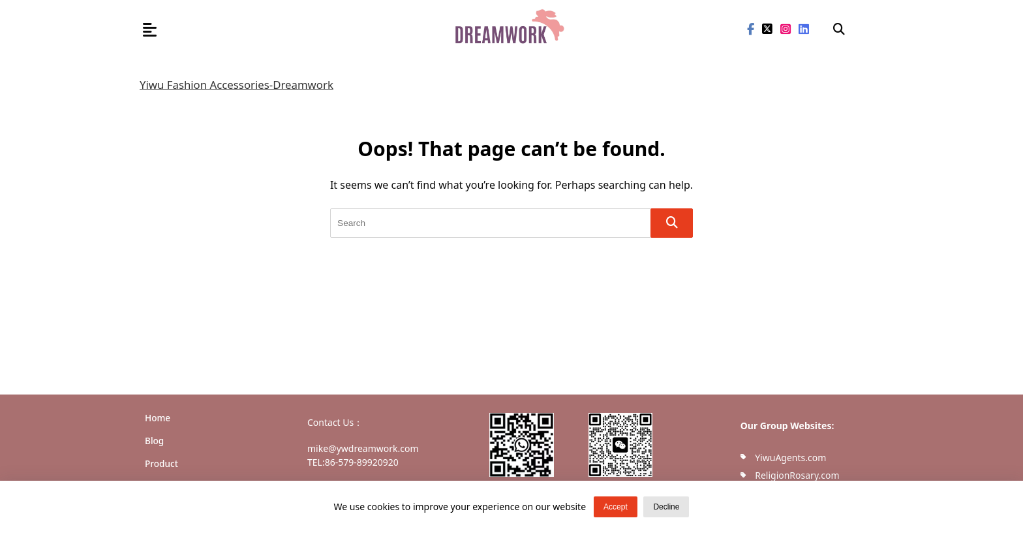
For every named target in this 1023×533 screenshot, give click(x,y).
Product (161, 463)
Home (157, 417)
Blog (154, 440)
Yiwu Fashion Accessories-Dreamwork (236, 84)
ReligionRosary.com (797, 475)
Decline (666, 506)
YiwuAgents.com (790, 457)
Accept (615, 506)
